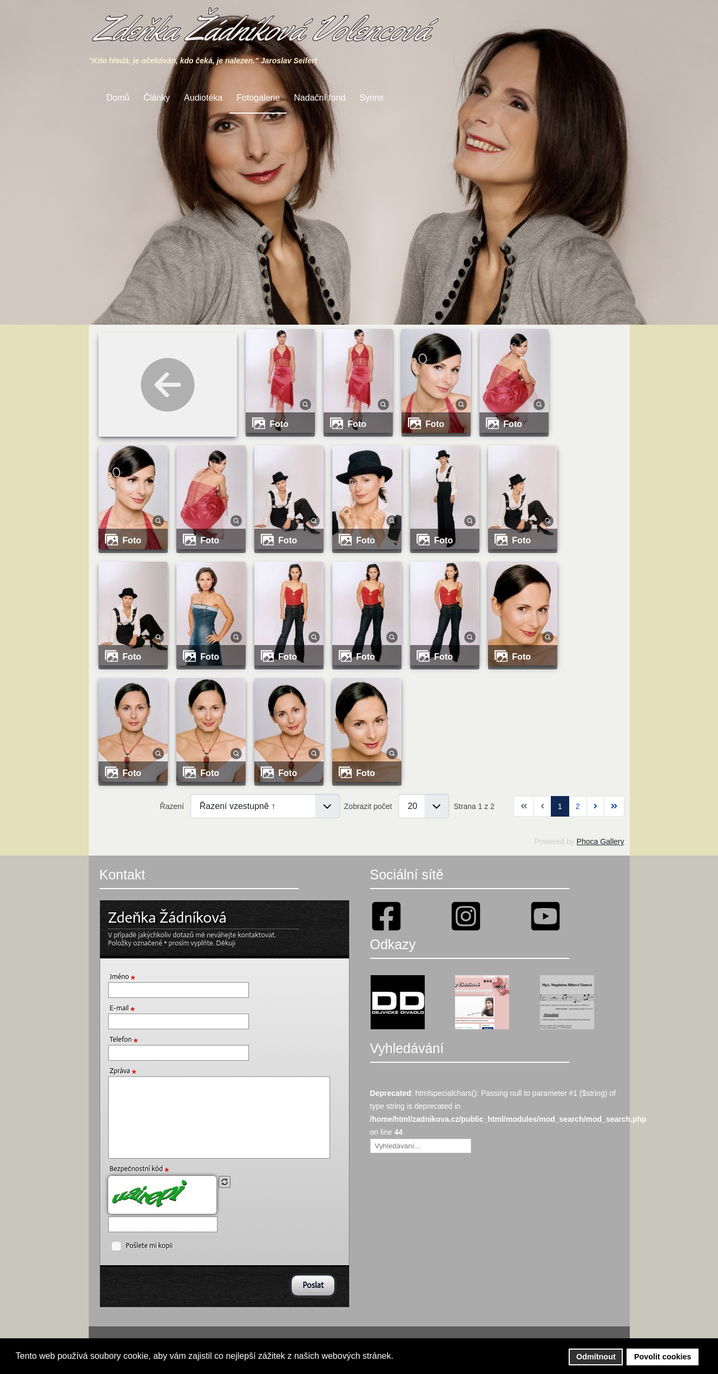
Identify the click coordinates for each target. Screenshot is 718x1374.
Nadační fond (319, 97)
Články (156, 97)
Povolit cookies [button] (662, 1356)
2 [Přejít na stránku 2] (578, 806)
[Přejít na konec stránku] (614, 806)
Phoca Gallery (600, 841)
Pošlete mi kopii (149, 1245)
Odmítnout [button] (596, 1356)
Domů (118, 97)
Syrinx (372, 97)
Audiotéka (203, 97)
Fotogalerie (258, 97)
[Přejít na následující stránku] (595, 806)
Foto (278, 424)
